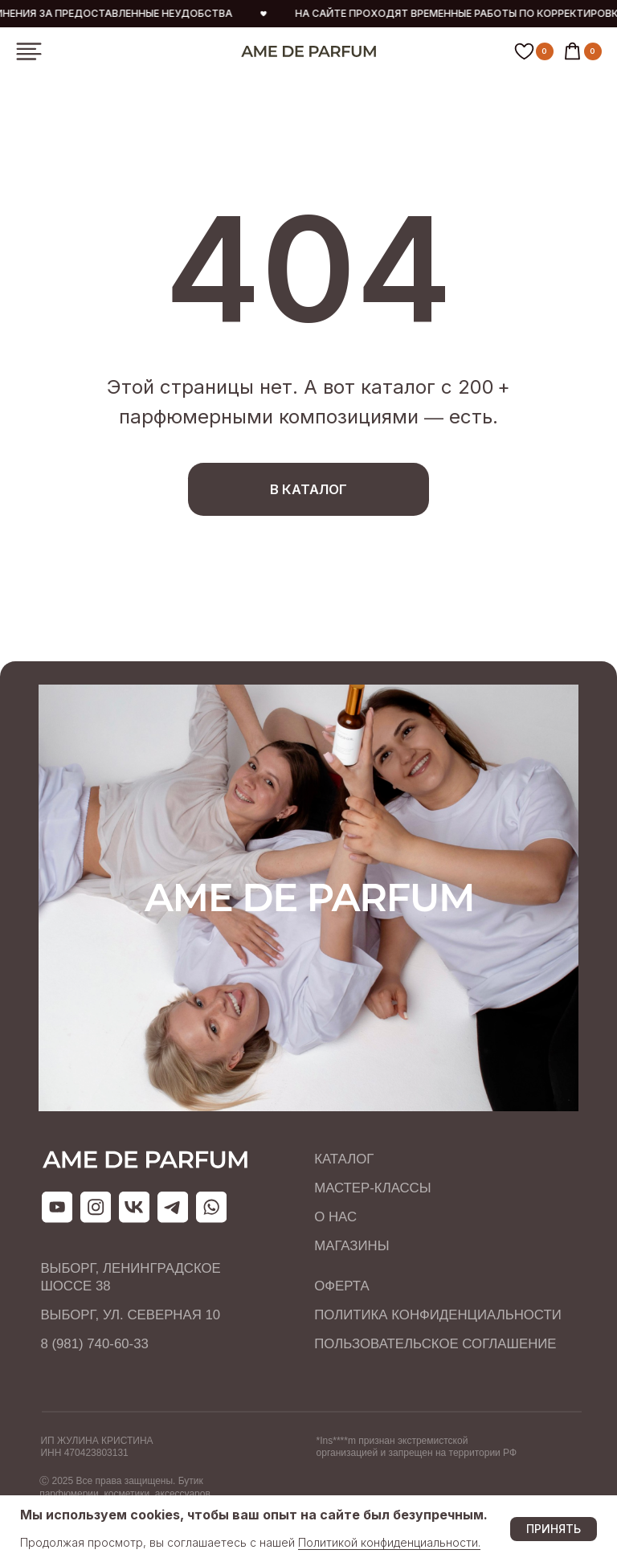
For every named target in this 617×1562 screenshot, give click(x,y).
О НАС (335, 1217)
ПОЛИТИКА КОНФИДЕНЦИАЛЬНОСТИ (438, 1315)
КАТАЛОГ (344, 1159)
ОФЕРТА (341, 1286)
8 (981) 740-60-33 (94, 1343)
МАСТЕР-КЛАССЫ (372, 1188)
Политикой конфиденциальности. (389, 1542)
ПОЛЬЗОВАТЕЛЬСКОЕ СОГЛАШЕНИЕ (435, 1343)
